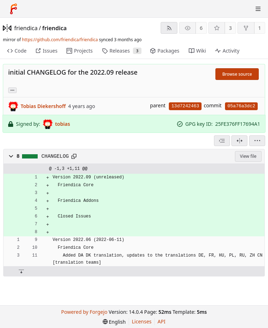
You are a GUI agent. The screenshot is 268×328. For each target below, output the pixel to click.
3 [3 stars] (230, 28)
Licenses (142, 321)
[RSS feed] (169, 28)
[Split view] (239, 140)
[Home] (13, 8)
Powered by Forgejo (84, 311)
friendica (26, 28)
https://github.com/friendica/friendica (60, 40)
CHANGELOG (55, 156)
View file (248, 156)
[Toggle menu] (258, 8)
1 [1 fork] (259, 28)
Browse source (237, 74)
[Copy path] (74, 156)
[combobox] (222, 140)
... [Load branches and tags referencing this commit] (12, 89)
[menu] (257, 140)
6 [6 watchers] (201, 28)
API (161, 321)
